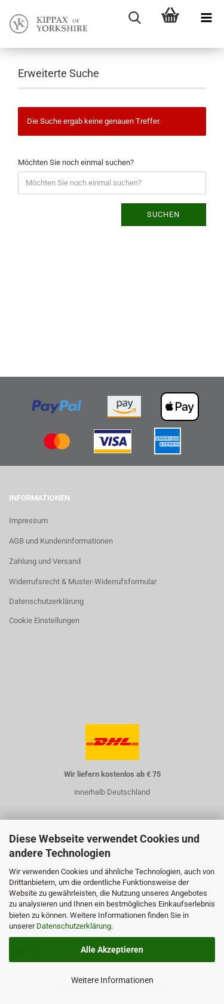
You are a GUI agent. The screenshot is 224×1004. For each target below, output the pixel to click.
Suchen (163, 214)
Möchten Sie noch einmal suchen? (76, 162)
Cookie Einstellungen (44, 620)
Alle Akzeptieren (112, 949)
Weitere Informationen (112, 980)
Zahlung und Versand (45, 561)
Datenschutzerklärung (73, 925)
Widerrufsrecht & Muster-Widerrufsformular (83, 581)
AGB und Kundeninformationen (61, 540)
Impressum (28, 520)
